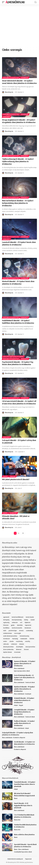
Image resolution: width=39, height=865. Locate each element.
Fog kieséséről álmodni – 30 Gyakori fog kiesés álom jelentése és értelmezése (17, 363)
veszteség (19, 641)
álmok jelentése (8, 647)
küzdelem (28, 628)
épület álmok (7, 652)
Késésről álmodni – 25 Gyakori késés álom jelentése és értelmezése (18, 282)
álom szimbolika (8, 649)
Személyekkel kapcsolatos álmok (23, 852)
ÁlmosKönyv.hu (15, 2)
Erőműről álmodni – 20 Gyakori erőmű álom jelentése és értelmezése (24, 700)
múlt (4, 630)
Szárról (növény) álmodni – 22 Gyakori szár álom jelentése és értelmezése (24, 677)
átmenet (18, 649)
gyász (13, 625)
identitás (20, 625)
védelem (14, 644)
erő (21, 622)
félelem (5, 625)
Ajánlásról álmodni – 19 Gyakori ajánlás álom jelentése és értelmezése (24, 689)
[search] (35, 2)
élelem (26, 649)
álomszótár (9, 582)
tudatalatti (23, 638)
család (32, 620)
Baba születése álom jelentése (24, 834)
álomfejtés (19, 647)
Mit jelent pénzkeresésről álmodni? (15, 479)
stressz (21, 630)
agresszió (6, 617)
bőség (26, 620)
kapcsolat (28, 625)
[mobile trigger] (4, 2)
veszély (27, 641)
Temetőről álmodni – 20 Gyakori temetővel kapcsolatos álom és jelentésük (24, 784)
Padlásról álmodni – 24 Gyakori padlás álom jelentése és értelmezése (24, 723)
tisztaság (15, 638)
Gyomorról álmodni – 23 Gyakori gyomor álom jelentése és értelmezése (24, 663)
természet (6, 638)
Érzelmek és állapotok (11, 77)
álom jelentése (30, 647)
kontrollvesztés (17, 628)
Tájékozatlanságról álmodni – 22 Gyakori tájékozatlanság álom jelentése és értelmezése (18, 161)
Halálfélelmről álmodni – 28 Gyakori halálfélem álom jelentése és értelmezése (18, 321)
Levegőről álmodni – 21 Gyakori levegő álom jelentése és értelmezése (24, 712)
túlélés (32, 638)
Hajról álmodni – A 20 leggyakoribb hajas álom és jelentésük (23, 805)
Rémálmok (6, 116)
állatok (21, 644)
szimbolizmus (7, 633)
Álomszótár (17, 820)
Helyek (16, 705)
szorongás (17, 633)
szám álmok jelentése (10, 636)
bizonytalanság (17, 620)
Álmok (5, 476)
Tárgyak (12, 476)
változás (6, 644)
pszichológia (13, 630)
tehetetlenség (24, 636)
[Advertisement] (19, 24)
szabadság (29, 630)
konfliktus (6, 628)
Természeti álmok (30, 682)
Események (24, 77)
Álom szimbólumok (19, 668)
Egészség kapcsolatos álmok (13, 356)
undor (5, 641)
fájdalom (27, 622)
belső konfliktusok (17, 617)
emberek (15, 622)
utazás (11, 641)
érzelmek (17, 652)
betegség (6, 620)
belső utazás (30, 617)
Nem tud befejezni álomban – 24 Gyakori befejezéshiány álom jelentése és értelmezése (17, 203)
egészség (6, 622)
